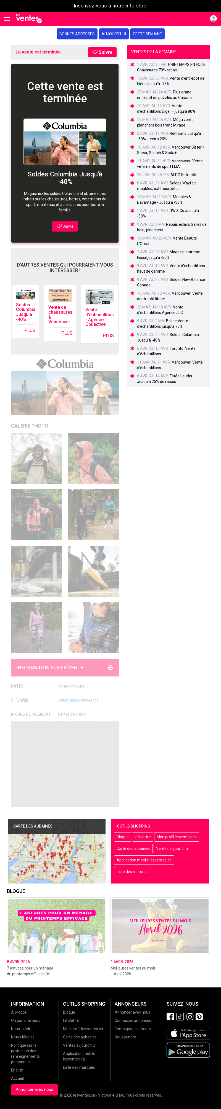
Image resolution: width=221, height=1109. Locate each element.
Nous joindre (22, 1029)
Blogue (123, 837)
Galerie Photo (29, 426)
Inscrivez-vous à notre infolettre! (111, 6)
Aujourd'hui (114, 34)
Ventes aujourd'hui (172, 848)
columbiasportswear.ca (78, 700)
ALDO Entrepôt (183, 175)
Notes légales (23, 1037)
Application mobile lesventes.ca (144, 860)
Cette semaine (147, 34)
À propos (19, 1012)
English (17, 1070)
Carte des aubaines (133, 848)
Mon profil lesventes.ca (177, 837)
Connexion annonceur (134, 1020)
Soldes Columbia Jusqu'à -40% (25, 312)
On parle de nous (25, 1020)
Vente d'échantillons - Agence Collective (99, 317)
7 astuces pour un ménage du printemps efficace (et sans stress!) (30, 974)
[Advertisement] (65, 764)
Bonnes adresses (77, 34)
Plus (29, 330)
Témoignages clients (133, 1029)
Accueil (17, 1078)
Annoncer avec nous (34, 1089)
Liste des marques (133, 871)
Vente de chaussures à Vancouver (60, 314)
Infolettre (143, 837)
